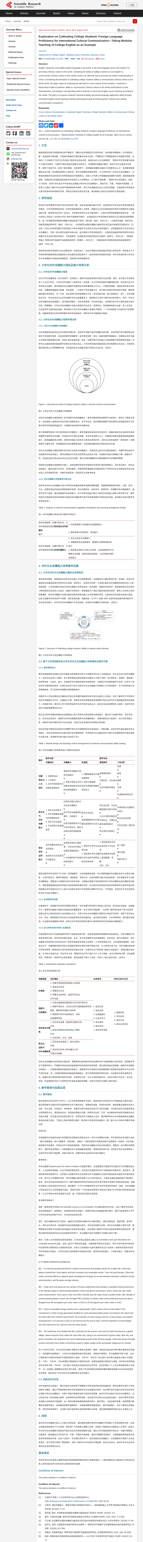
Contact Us (11, 110)
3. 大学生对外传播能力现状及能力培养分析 (64, 265)
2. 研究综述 (45, 198)
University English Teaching (78, 112)
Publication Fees (16, 57)
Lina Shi (42, 51)
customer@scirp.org (19, 148)
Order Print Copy (14, 105)
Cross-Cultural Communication (52, 112)
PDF (67, 59)
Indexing (12, 63)
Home (9, 13)
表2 (77, 737)
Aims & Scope (15, 36)
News (71, 13)
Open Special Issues (16, 78)
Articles (24, 13)
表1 (47, 501)
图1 (109, 348)
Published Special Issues (18, 84)
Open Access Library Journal (51, 30)
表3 (122, 957)
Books (56, 13)
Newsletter (11, 100)
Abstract (43, 64)
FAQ (8, 116)
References (45, 1493)
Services (101, 13)
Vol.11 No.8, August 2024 (77, 30)
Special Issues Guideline (18, 90)
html (73, 59)
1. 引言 (43, 145)
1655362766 (16, 159)
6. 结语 (43, 1415)
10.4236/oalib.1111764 (53, 59)
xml (78, 59)
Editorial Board (15, 52)
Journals (41, 13)
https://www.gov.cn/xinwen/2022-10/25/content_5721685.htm (71, 1501)
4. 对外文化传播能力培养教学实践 (59, 565)
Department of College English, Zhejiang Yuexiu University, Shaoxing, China (71, 55)
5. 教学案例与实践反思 (52, 1087)
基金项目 (44, 1452)
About (85, 13)
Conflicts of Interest (51, 1470)
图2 (115, 602)
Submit (117, 13)
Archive (12, 47)
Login (132, 4)
